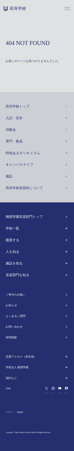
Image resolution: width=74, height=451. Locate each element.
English (20, 412)
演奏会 (37, 130)
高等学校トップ (37, 106)
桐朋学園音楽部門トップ (37, 217)
